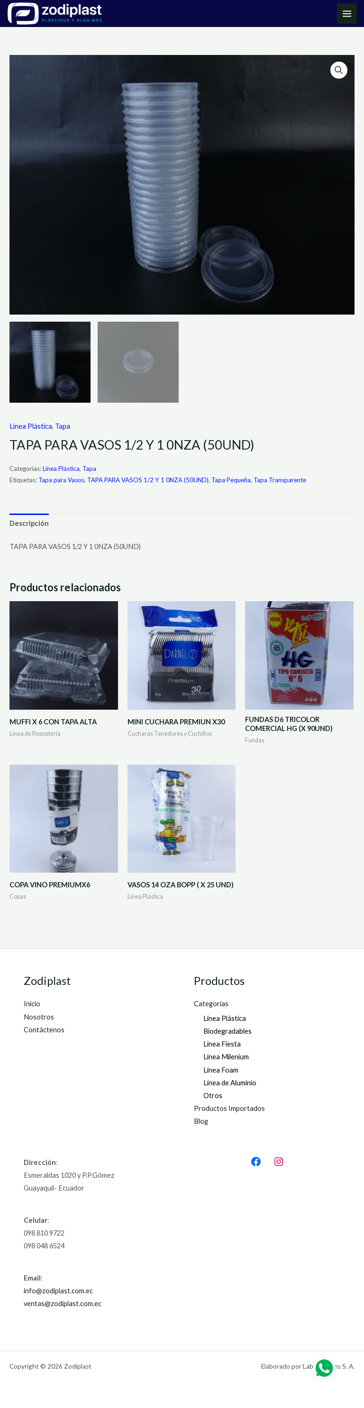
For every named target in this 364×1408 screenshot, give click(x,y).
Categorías (211, 1004)
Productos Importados (229, 1108)
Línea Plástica (30, 426)
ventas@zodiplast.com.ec (62, 1304)
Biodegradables (227, 1031)
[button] (338, 70)
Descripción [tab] (29, 523)
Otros (212, 1096)
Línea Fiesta (222, 1044)
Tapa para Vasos (61, 480)
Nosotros (39, 1017)
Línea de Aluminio (229, 1083)
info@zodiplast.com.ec (58, 1291)
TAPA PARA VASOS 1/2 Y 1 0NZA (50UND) (148, 480)
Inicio (32, 1004)
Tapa (62, 426)
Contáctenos (44, 1030)
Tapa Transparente (280, 480)
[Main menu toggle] (347, 13)
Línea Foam (220, 1070)
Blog (201, 1121)
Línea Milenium (226, 1057)
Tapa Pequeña (231, 480)
